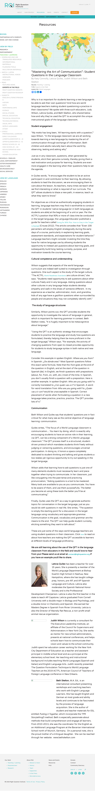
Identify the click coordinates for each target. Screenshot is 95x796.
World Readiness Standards (58, 277)
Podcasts (6, 82)
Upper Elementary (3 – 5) (12, 143)
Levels (4, 133)
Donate (73, 765)
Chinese (3, 217)
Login (84, 4)
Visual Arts (7, 125)
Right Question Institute (16, 5)
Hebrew (3, 196)
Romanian (4, 209)
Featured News (8, 86)
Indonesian (5, 207)
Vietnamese (5, 212)
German (3, 191)
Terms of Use (30, 787)
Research (4, 51)
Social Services (6, 173)
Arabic (3, 199)
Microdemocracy (7, 171)
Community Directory (77, 770)
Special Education (10, 117)
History (5, 104)
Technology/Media (10, 123)
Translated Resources (11, 61)
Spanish (3, 186)
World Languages (10, 128)
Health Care (5, 168)
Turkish (3, 215)
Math (4, 107)
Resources (52, 768)
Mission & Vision (35, 768)
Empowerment (6, 54)
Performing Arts (9, 110)
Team (31, 773)
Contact (73, 768)
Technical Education (11, 120)
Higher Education (9, 156)
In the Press (33, 778)
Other (5, 131)
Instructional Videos (11, 76)
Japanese (4, 193)
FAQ (50, 770)
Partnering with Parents (10, 39)
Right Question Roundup (12, 94)
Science (5, 112)
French (3, 188)
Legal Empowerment (9, 163)
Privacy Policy (40, 787)
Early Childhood (9, 138)
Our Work (8, 765)
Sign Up (76, 4)
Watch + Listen (8, 74)
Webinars (6, 79)
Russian (3, 204)
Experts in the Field (10, 89)
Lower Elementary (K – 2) (12, 141)
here (83, 536)
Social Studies (8, 115)
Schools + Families (7, 160)
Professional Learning (12, 136)
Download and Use (10, 59)
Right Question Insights (12, 92)
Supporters (33, 776)
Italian (3, 201)
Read (4, 84)
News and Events (54, 765)
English (3, 183)
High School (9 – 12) (10, 149)
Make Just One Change (9, 42)
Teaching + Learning (8, 57)
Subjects (5, 97)
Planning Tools (9, 69)
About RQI (30, 765)
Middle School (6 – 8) (11, 146)
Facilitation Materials (11, 71)
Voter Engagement (8, 165)
